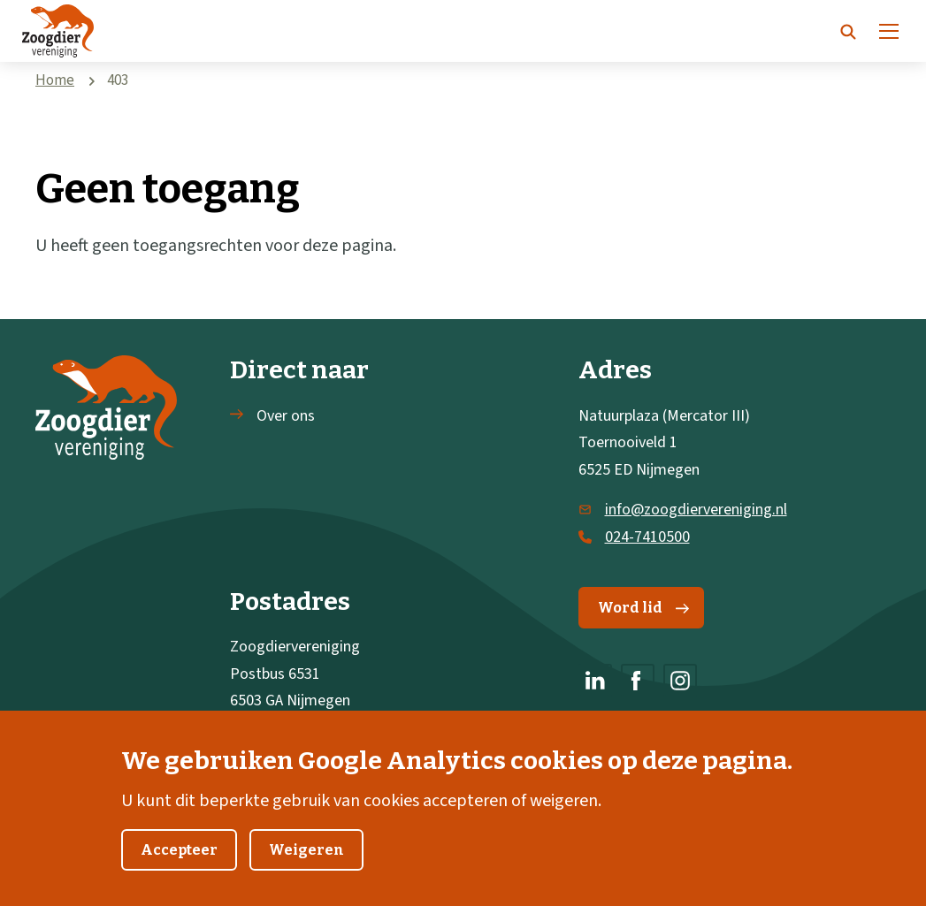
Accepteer (179, 863)
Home (54, 80)
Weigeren (306, 863)
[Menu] (889, 31)
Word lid (643, 607)
